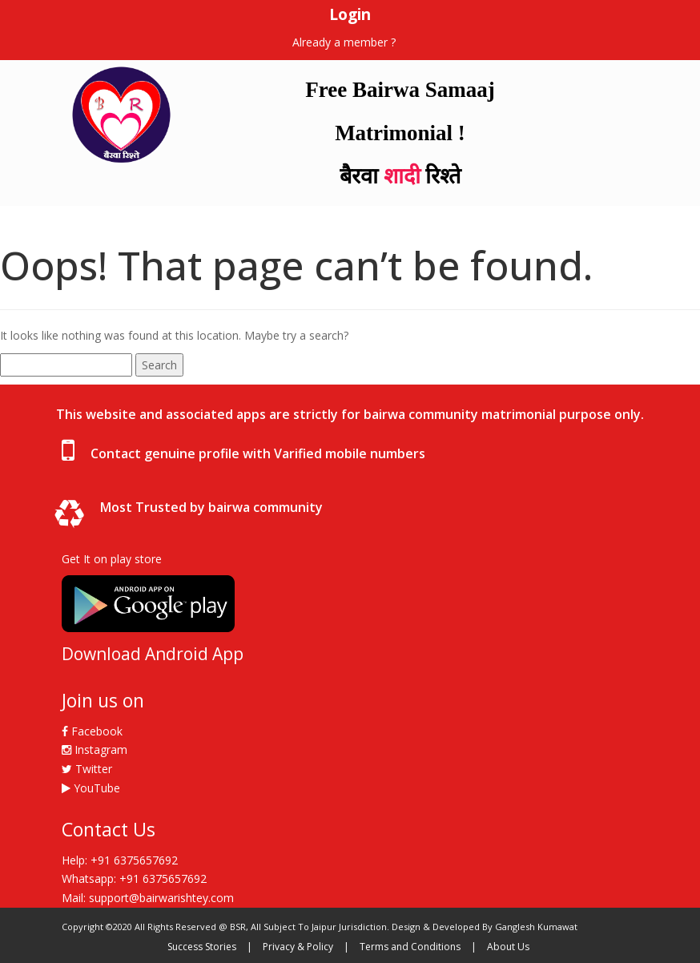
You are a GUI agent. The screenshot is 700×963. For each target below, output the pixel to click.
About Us (508, 946)
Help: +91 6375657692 (120, 860)
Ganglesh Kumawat (536, 927)
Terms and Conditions (410, 946)
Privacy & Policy (298, 946)
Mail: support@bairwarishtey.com (148, 897)
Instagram (94, 749)
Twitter (87, 768)
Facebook (92, 731)
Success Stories (201, 946)
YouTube (91, 788)
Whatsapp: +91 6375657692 (134, 878)
